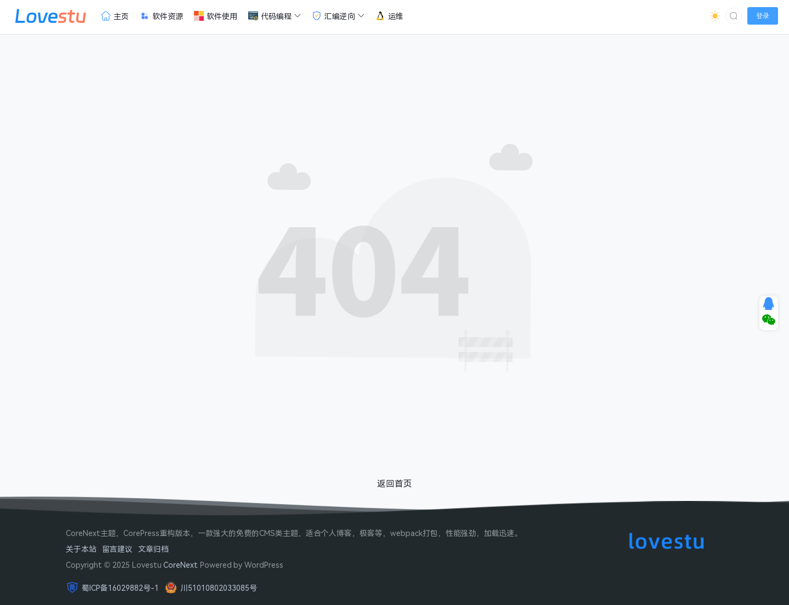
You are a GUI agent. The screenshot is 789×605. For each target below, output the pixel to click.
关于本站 (81, 549)
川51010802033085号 (218, 588)
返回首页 (394, 483)
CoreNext (180, 565)
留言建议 (117, 549)
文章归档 (153, 549)
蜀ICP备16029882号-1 (120, 588)
